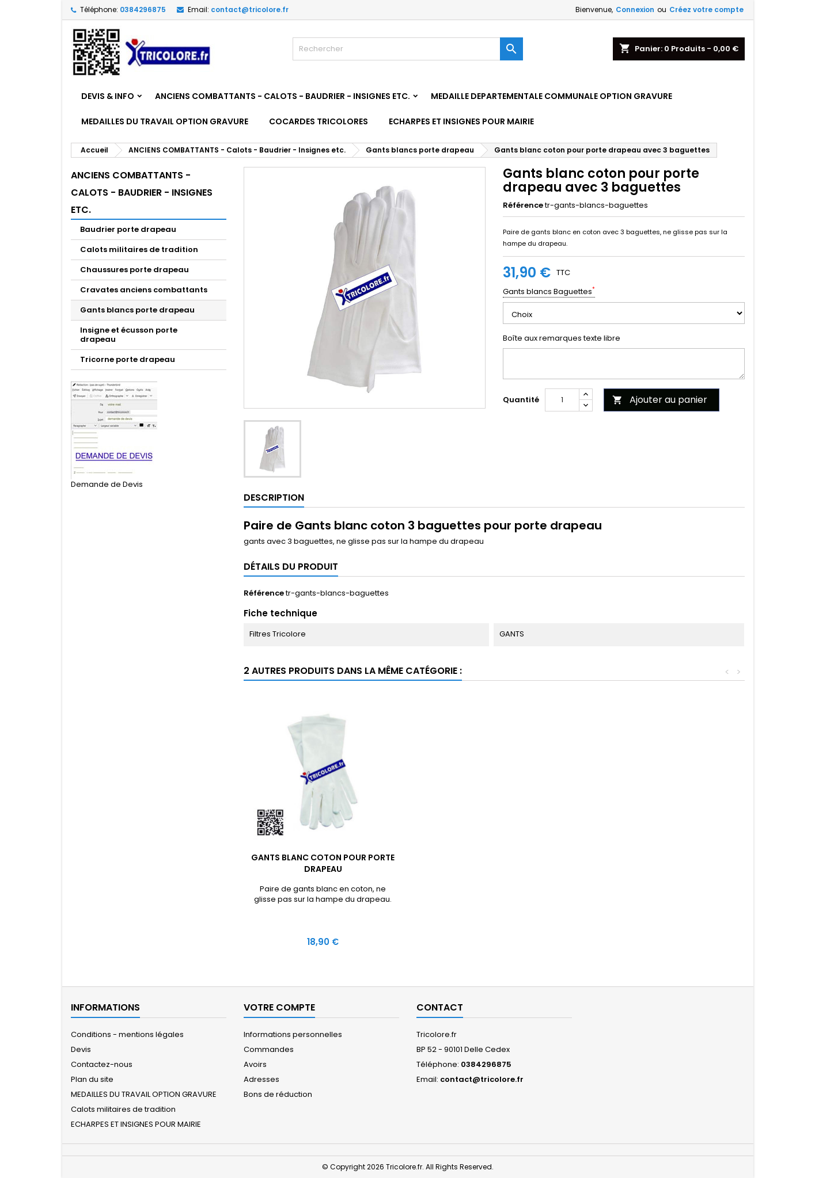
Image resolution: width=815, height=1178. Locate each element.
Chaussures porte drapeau (134, 269)
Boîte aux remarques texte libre (561, 338)
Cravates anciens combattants (143, 289)
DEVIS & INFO (107, 96)
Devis (81, 1049)
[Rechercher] (408, 48)
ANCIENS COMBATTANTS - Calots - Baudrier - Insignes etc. (282, 96)
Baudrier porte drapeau (128, 229)
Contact (439, 1007)
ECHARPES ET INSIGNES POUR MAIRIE (461, 121)
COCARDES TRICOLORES (318, 121)
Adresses (261, 1079)
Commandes (269, 1049)
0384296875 (143, 9)
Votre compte (279, 1007)
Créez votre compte (706, 9)
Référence (523, 205)
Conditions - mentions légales (127, 1034)
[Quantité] (562, 399)
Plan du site (92, 1079)
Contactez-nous (101, 1064)
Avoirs (255, 1064)
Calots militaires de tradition (139, 249)
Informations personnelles (293, 1034)
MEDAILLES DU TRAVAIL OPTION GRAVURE (164, 121)
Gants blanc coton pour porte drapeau (493, 863)
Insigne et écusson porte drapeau (128, 335)
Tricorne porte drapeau (127, 359)
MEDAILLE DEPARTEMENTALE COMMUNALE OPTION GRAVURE (551, 96)
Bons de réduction (278, 1094)
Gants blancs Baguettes (549, 292)
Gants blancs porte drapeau (137, 309)
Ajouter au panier (659, 399)
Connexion (635, 9)
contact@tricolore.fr (250, 9)
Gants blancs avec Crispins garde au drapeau (323, 863)
